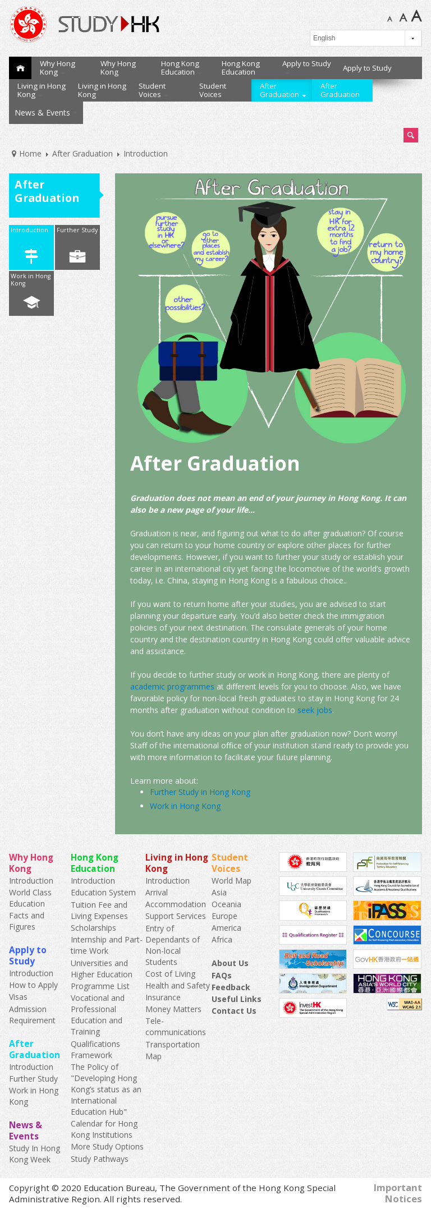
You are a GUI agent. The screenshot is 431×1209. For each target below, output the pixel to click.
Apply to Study (306, 66)
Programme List (100, 986)
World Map (231, 880)
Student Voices (153, 90)
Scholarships (93, 927)
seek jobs (314, 710)
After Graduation (283, 90)
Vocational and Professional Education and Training (98, 1014)
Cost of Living (170, 973)
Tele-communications (175, 1026)
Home (20, 68)
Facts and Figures (26, 921)
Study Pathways (100, 1158)
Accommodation (175, 904)
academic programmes (172, 686)
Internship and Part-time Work (107, 945)
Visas (18, 996)
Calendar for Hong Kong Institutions (104, 1129)
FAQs (222, 975)
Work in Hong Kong (31, 279)
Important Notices (398, 1193)
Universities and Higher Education (101, 969)
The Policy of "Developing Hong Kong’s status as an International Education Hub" (106, 1089)
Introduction (29, 230)
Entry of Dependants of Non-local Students (172, 945)
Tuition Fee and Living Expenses (99, 910)
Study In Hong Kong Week (34, 1154)
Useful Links (237, 999)
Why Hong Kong (57, 67)
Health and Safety (177, 985)
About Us (230, 963)
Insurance (163, 997)
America (226, 927)
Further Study (77, 230)
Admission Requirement (32, 1015)
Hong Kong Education (181, 67)
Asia (219, 892)
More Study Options (107, 1146)
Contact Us (234, 1010)
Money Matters (173, 1009)
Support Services (175, 916)
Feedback (231, 987)
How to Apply (33, 985)
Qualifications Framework (95, 1049)
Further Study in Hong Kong (200, 792)
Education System (103, 892)
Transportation (172, 1044)
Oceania (226, 904)
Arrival (156, 892)
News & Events (46, 112)
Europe (224, 916)
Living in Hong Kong (41, 90)
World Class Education (30, 898)
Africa (222, 939)
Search (411, 135)
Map (153, 1056)
